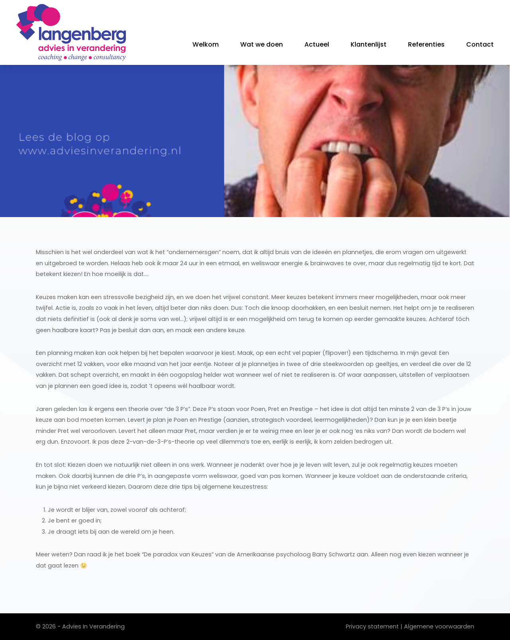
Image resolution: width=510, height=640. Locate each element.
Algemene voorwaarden (439, 626)
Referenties (426, 44)
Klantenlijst (368, 44)
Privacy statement (372, 626)
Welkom (205, 44)
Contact (480, 44)
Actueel (316, 44)
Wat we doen (261, 44)
